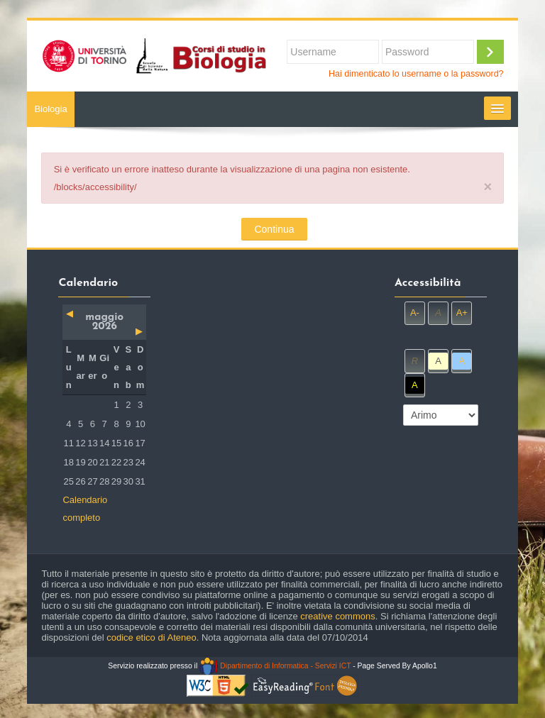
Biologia (50, 109)
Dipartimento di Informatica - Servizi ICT (275, 666)
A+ (462, 312)
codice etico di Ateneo (151, 637)
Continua (274, 229)
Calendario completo (84, 509)
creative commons (337, 616)
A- (414, 312)
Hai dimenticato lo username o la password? (416, 74)
